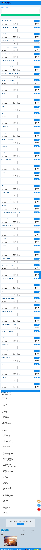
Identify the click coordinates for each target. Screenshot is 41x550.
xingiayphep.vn (31, 549)
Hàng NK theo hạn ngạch (6, 441)
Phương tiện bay (5, 483)
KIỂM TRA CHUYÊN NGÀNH (6, 394)
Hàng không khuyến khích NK (7, 437)
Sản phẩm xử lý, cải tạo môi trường (8, 488)
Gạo (3, 447)
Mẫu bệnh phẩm (5, 470)
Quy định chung (5, 403)
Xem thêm (36, 20)
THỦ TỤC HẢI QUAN (5, 409)
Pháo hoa (4, 478)
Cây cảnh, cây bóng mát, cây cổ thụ (8, 442)
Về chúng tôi (23, 532)
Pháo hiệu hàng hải (6, 477)
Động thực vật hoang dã (6, 446)
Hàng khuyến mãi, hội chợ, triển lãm (8, 453)
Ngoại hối (4, 472)
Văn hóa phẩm (5, 512)
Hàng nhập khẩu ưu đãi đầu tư (7, 458)
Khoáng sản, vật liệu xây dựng (7, 460)
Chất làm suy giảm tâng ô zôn (7, 443)
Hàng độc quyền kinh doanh (7, 436)
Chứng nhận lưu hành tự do (7, 464)
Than (3, 493)
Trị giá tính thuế (4, 422)
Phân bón (4, 476)
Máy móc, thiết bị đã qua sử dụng (8, 471)
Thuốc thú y (4, 501)
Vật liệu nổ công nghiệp (6, 507)
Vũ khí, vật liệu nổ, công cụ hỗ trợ (7, 508)
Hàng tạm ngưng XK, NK (6, 435)
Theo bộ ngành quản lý (5, 513)
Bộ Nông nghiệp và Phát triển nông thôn (9, 400)
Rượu (3, 484)
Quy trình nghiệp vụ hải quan (6, 412)
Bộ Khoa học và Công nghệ (7, 399)
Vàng (3, 506)
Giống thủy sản (5, 449)
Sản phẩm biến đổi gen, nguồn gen (8, 487)
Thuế (3, 415)
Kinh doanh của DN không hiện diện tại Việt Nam (10, 466)
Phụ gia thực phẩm (5, 482)
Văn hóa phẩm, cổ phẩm (6, 505)
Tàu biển (4, 489)
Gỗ (3, 452)
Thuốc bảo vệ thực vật (6, 499)
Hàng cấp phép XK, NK (6, 434)
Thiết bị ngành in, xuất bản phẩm (8, 495)
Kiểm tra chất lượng (5, 397)
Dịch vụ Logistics (23, 530)
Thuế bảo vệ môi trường (6, 421)
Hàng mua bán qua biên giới (7, 454)
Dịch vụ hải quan (23, 529)
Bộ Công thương (5, 398)
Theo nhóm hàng (4, 431)
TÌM (20, 15)
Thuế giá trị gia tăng (6, 418)
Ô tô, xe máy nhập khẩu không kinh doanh (9, 475)
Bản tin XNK (32, 530)
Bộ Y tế (4, 405)
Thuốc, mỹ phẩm (5, 502)
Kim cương (4, 465)
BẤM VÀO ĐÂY (20, 523)
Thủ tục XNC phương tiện (6, 427)
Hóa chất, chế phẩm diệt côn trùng (8, 461)
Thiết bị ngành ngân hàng (7, 496)
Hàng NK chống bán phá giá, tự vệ (8, 440)
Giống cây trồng (5, 448)
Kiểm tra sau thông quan (5, 424)
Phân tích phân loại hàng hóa (6, 392)
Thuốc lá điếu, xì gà (5, 500)
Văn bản (32, 532)
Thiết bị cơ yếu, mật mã (6, 494)
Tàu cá (4, 490)
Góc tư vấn (32, 529)
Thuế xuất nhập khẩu (6, 417)
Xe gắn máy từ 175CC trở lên (7, 511)
